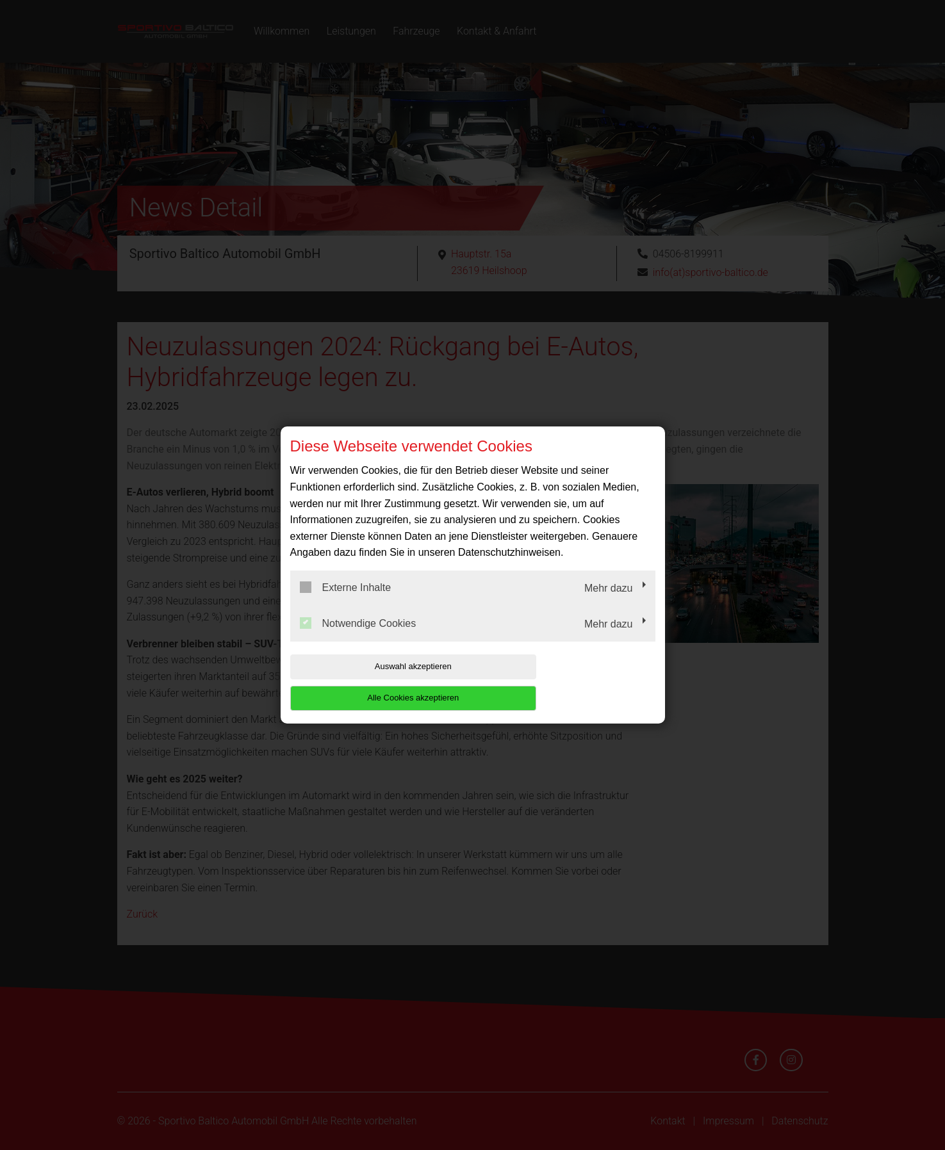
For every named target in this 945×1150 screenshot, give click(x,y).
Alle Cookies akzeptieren (573, 682)
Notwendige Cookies (358, 638)
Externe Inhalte (345, 603)
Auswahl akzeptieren (372, 682)
